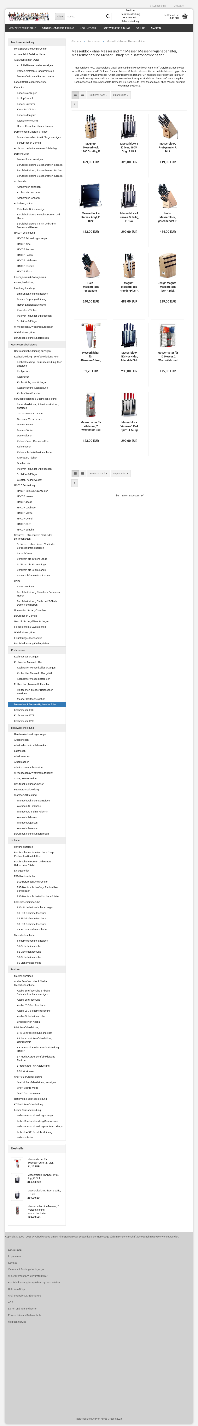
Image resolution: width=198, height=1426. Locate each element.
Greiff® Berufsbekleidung (28, 1078)
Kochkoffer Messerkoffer (28, 664)
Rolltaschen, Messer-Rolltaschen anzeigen (35, 694)
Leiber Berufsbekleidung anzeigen (35, 1117)
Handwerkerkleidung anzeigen (30, 736)
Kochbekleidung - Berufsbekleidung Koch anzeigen (39, 366)
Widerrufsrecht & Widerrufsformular (27, 1278)
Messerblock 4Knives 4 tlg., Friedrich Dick (129, 358)
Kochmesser (88, 28)
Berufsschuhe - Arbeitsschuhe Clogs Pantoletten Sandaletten (34, 856)
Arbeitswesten (22, 758)
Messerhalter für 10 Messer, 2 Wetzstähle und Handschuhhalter (167, 358)
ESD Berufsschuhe (24, 878)
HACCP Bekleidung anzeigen (32, 240)
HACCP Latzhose (26, 509)
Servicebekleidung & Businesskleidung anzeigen (38, 408)
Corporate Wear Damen (30, 415)
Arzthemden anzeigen (29, 189)
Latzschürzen (24, 555)
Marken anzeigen (23, 978)
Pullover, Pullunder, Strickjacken (34, 317)
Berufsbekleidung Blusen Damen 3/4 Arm (39, 172)
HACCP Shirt (24, 526)
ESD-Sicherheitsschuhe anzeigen (35, 909)
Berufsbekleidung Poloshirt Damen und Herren (38, 218)
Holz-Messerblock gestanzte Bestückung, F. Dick (91, 289)
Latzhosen (20, 753)
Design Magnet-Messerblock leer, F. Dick (168, 289)
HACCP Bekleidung (24, 235)
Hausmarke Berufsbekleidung (30, 1101)
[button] (75, 97)
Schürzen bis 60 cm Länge (31, 572)
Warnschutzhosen (27, 819)
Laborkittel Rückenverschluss (30, 84)
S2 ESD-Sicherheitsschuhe (31, 920)
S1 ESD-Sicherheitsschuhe (31, 915)
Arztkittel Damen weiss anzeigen (35, 67)
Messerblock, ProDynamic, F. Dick (168, 149)
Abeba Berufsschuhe (28, 1001)
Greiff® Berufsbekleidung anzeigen (36, 1084)
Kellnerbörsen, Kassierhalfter (33, 443)
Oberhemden (24, 465)
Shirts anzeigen (25, 588)
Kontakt (12, 1264)
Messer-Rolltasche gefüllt (31, 701)
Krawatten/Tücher (27, 312)
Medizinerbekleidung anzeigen (30, 51)
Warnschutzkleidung (25, 797)
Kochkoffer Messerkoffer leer (33, 681)
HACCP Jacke (24, 504)
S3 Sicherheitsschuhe (29, 959)
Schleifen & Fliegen (27, 323)
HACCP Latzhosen (27, 262)
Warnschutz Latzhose (29, 808)
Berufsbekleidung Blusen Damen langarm (39, 166)
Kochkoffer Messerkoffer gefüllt (35, 675)
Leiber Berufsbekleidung (27, 1112)
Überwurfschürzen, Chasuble (30, 612)
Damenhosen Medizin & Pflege (31, 133)
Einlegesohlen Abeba (28, 1023)
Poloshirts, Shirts (23, 205)
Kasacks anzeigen (27, 95)
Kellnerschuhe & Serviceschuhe (34, 454)
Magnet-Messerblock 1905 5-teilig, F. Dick (90, 149)
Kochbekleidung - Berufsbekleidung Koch (36, 358)
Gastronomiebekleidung (58, 28)
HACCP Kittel (24, 246)
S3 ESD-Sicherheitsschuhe (31, 926)
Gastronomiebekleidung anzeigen (32, 353)
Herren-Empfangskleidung (31, 306)
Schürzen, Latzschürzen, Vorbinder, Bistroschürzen (33, 539)
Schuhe (140, 28)
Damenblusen (21, 155)
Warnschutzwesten (27, 830)
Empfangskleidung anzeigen (32, 295)
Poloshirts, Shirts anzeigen (31, 211)
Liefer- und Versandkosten (22, 1310)
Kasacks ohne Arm (27, 122)
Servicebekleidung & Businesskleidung (35, 401)
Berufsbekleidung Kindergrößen (31, 340)
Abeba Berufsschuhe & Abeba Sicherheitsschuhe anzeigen (33, 994)
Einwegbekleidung (24, 284)
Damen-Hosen (25, 426)
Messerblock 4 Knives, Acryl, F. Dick (90, 219)
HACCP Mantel (25, 515)
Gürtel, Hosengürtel (24, 334)
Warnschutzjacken (27, 824)
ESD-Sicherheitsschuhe (27, 904)
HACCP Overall (25, 520)
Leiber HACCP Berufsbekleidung (34, 1134)
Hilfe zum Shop (16, 1291)
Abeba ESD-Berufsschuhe (31, 1007)
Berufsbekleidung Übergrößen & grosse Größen (34, 1284)
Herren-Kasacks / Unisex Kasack (35, 128)
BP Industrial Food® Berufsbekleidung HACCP (38, 1051)
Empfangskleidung (24, 290)
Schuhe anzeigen (23, 849)
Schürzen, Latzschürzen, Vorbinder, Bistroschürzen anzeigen (36, 548)
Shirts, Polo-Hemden (25, 780)
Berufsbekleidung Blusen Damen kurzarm (39, 178)
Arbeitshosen (21, 741)
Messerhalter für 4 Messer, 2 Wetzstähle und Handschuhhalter (91, 428)
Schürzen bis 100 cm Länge (32, 561)
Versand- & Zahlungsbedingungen (26, 1271)
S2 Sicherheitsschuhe (29, 953)
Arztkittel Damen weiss (26, 62)
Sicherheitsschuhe (24, 937)
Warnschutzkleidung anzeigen (33, 802)
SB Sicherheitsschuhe (29, 964)
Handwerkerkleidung (116, 28)
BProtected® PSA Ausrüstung (33, 1067)
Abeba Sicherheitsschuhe (31, 1018)
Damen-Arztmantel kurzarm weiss (35, 78)
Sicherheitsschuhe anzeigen (32, 942)
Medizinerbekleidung (22, 28)
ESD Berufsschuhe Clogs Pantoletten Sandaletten (37, 891)
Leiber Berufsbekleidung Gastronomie (37, 1123)
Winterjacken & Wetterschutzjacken (33, 328)
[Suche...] (60, 16)
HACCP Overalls (25, 268)
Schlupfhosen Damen (29, 144)
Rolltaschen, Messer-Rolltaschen (32, 686)
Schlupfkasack (25, 100)
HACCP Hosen (25, 257)
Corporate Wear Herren (29, 421)
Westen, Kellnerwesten (29, 482)
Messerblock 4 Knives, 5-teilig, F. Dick (129, 219)
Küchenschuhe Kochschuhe (32, 389)
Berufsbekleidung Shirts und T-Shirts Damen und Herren (37, 605)
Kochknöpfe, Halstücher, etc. (33, 384)
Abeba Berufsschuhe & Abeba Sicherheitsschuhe (30, 985)
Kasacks (19, 89)
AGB (10, 1304)
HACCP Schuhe (25, 531)
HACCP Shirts (24, 273)
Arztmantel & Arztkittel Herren (30, 56)
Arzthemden (20, 183)
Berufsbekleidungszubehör (29, 786)
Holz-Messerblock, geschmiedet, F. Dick (167, 219)
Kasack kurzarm (26, 106)
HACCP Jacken (25, 251)
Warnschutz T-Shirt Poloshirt (32, 813)
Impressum (14, 1258)
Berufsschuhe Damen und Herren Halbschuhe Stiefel (32, 865)
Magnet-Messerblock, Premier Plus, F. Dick (129, 289)
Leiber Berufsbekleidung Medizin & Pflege (39, 1128)
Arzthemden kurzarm (28, 194)
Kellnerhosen (24, 448)
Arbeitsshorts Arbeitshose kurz (31, 747)
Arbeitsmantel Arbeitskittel (28, 769)
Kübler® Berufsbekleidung (28, 1106)
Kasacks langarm (26, 117)
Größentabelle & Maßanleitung (24, 1297)
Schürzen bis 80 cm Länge (31, 566)
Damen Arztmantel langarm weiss (35, 73)
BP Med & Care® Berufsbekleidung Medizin (36, 1060)
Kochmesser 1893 (24, 723)
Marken (156, 28)
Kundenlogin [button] (158, 5)
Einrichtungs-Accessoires (28, 640)
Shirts (17, 583)
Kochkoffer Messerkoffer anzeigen (36, 669)
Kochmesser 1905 (24, 712)
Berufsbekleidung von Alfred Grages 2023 (99, 1420)
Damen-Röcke (25, 432)
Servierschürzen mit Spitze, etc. (34, 577)
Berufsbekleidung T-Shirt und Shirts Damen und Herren (36, 228)
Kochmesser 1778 (24, 717)
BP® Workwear (25, 1073)
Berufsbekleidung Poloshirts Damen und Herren (39, 596)
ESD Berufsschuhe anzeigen (32, 884)
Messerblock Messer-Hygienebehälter (35, 706)
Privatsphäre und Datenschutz (24, 1317)
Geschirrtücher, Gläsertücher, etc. (32, 623)
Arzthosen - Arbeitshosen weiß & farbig (35, 150)
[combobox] (98, 97)
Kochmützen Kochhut (28, 395)
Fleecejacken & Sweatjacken (30, 279)
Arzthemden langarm (28, 200)
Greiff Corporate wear (29, 1095)
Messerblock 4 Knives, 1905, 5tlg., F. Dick (129, 149)
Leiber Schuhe (25, 1139)
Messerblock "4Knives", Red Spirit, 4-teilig (129, 428)
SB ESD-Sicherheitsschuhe (32, 931)
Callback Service (17, 1323)
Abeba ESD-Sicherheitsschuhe (33, 1012)
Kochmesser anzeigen (26, 658)
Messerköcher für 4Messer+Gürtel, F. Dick (90, 358)
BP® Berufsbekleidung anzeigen (34, 1035)
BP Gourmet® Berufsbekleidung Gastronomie (34, 1042)
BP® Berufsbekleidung (26, 1029)
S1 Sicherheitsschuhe (29, 948)
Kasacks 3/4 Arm (26, 111)
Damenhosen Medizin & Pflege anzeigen (39, 139)
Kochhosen (23, 378)
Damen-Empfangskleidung (31, 301)
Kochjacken (23, 373)
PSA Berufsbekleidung (26, 791)
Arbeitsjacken (21, 764)
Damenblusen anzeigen (30, 161)
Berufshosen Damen (25, 618)
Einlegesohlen (21, 873)
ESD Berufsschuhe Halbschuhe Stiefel (38, 898)
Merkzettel (178, 5)
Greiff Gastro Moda (27, 1090)
